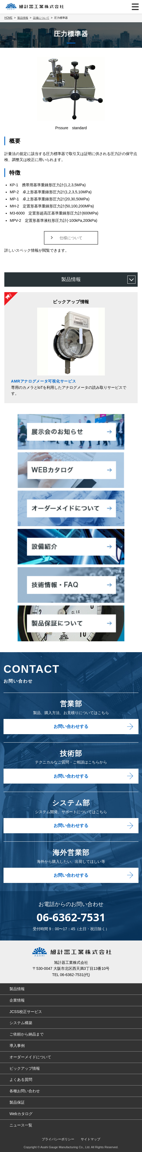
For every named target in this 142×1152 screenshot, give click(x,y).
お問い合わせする (71, 726)
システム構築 (20, 1023)
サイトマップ (90, 1139)
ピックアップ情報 (24, 1068)
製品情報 (71, 279)
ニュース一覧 (20, 1125)
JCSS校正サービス (25, 1011)
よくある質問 (20, 1079)
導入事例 (17, 1045)
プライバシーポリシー (58, 1139)
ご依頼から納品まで (26, 1034)
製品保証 (17, 1102)
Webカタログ (21, 1114)
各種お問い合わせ (24, 1091)
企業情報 (17, 1000)
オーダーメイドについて (30, 1057)
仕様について (71, 238)
